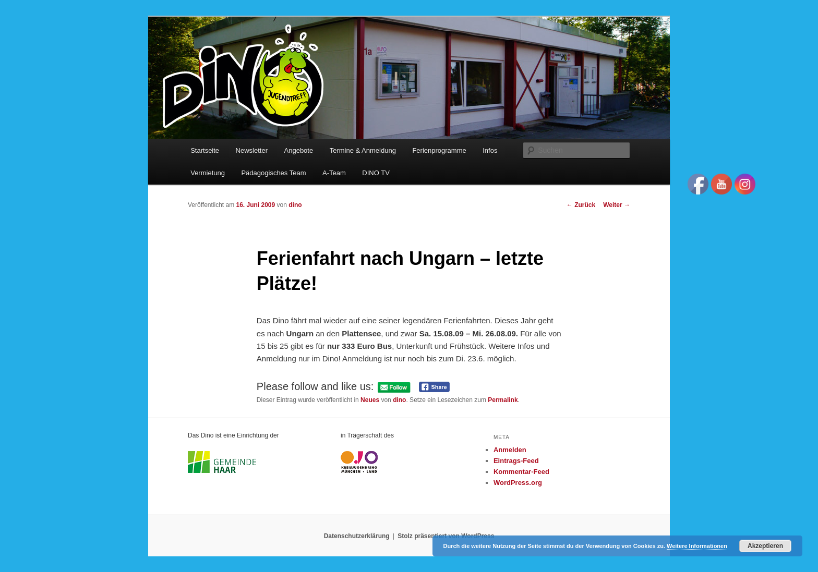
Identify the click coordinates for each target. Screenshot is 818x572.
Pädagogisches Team (273, 173)
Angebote (299, 150)
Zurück (581, 205)
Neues (369, 400)
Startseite (204, 150)
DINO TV (376, 173)
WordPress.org (518, 482)
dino (295, 205)
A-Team (334, 173)
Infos (490, 150)
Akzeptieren (765, 546)
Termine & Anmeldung (363, 150)
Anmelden (510, 450)
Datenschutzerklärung (357, 536)
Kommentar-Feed (521, 472)
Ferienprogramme (439, 150)
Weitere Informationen (697, 546)
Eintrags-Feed (516, 461)
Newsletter (252, 150)
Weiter (616, 205)
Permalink (503, 400)
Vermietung (207, 173)
